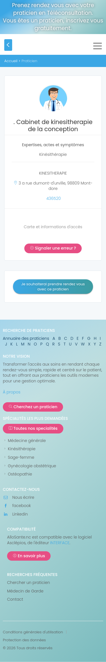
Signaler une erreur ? (53, 248)
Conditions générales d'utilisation (33, 632)
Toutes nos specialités (33, 428)
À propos (11, 392)
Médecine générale (24, 440)
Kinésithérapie (19, 449)
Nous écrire (18, 497)
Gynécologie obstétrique (29, 466)
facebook (17, 505)
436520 (53, 198)
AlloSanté (53, 46)
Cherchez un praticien (32, 407)
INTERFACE (60, 543)
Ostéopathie (17, 474)
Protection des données (24, 640)
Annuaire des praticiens (26, 338)
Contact (15, 599)
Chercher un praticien (28, 582)
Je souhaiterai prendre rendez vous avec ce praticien (53, 287)
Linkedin (15, 514)
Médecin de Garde (25, 591)
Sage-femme (18, 457)
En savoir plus (29, 556)
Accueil (11, 61)
